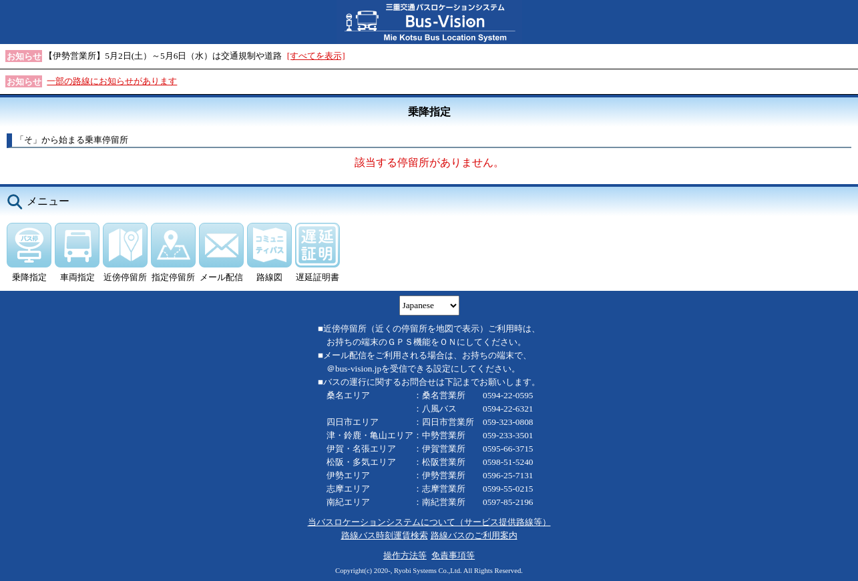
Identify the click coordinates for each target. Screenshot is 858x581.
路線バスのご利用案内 (474, 535)
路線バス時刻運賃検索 (384, 535)
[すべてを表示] (316, 56)
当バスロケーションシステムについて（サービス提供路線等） (429, 522)
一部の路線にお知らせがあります (112, 81)
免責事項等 (453, 555)
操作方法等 (405, 555)
